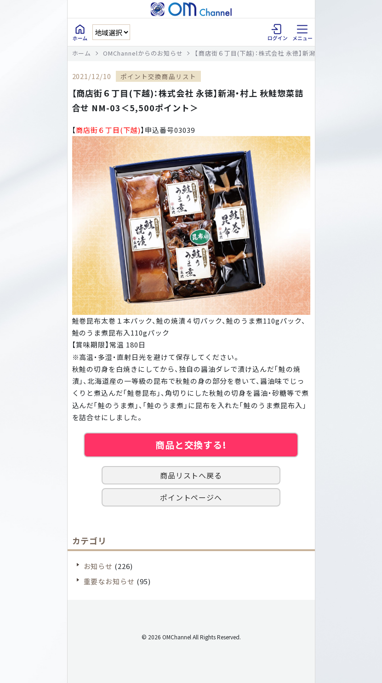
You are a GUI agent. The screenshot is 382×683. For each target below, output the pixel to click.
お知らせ (98, 566)
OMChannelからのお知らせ (143, 53)
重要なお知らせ (109, 581)
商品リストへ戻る (191, 475)
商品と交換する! (191, 444)
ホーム (81, 53)
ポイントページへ (191, 497)
